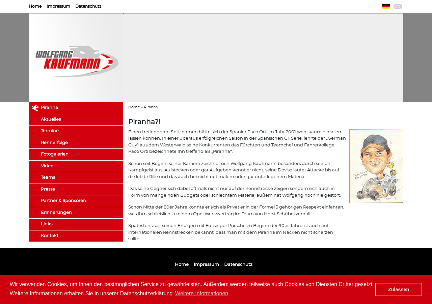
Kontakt (49, 236)
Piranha (49, 108)
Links (46, 224)
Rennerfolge (54, 143)
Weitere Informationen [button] (201, 293)
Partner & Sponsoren (63, 201)
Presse (48, 189)
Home (35, 6)
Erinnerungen (56, 213)
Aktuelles (51, 119)
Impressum (58, 6)
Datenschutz (88, 6)
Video (47, 166)
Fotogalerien (55, 154)
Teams (48, 177)
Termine (50, 131)
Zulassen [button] (398, 289)
